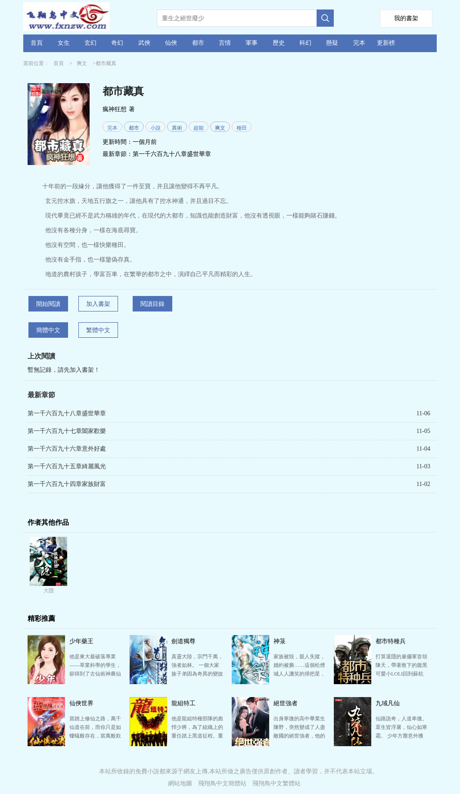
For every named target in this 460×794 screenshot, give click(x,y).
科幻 (305, 43)
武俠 (144, 43)
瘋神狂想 (115, 109)
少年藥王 (81, 641)
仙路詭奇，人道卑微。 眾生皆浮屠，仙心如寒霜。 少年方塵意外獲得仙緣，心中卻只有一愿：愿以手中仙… (401, 736)
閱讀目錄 (152, 304)
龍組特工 (183, 703)
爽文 (82, 63)
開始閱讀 (48, 304)
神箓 (280, 641)
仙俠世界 (81, 703)
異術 (177, 128)
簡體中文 (48, 330)
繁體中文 (98, 330)
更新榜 (386, 43)
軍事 (252, 43)
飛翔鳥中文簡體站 (222, 783)
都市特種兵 (391, 641)
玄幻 (90, 43)
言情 (225, 43)
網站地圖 (180, 783)
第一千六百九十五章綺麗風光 (67, 466)
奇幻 (117, 43)
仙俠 (171, 43)
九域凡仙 (388, 703)
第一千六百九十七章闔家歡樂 (67, 431)
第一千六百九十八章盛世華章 (172, 154)
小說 (155, 128)
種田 (241, 128)
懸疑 (332, 43)
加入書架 (98, 304)
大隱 (49, 591)
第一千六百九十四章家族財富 (67, 484)
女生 (64, 43)
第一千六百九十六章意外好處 (67, 448)
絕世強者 (286, 703)
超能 (198, 128)
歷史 (279, 43)
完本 (359, 43)
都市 (198, 43)
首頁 (37, 43)
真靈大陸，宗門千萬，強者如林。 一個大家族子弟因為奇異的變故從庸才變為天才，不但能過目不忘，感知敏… (197, 674)
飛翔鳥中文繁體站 (276, 783)
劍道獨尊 (183, 641)
